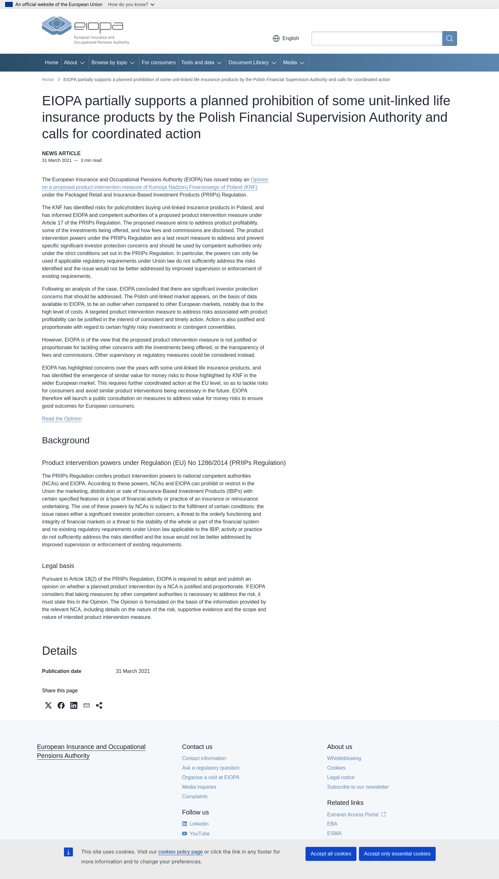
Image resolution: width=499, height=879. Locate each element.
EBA (332, 824)
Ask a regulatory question (211, 768)
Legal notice (341, 777)
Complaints (194, 796)
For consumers (159, 62)
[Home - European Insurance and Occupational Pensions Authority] (85, 31)
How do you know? (131, 4)
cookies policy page (180, 852)
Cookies (336, 768)
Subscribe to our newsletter (358, 787)
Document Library (248, 62)
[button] (48, 705)
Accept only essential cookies (397, 853)
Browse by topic (110, 62)
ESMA (334, 833)
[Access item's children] (84, 63)
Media (290, 62)
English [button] (285, 38)
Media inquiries (199, 787)
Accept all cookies (331, 853)
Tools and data (197, 62)
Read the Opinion (62, 418)
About (70, 62)
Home (52, 62)
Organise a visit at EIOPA (210, 777)
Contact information (204, 758)
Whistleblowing (344, 758)
